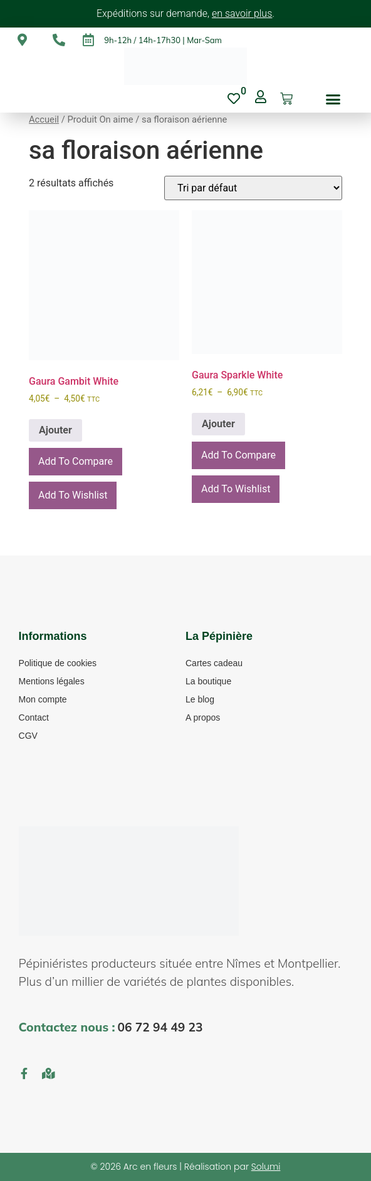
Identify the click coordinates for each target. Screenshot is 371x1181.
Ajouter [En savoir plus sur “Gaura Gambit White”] (55, 430)
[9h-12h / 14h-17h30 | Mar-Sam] (88, 40)
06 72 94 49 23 (159, 1027)
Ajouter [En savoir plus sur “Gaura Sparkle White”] (218, 424)
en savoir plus (242, 13)
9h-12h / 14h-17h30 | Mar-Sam (163, 40)
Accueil (44, 119)
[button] (333, 99)
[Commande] (253, 188)
